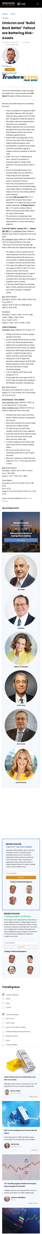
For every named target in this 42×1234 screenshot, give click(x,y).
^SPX (34, 1203)
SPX (16, 45)
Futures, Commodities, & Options (16, 1027)
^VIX (37, 1203)
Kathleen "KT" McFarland (21, 667)
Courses (8, 1007)
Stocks (8, 1040)
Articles (8, 999)
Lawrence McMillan (18, 1197)
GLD (37, 1097)
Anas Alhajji (21, 589)
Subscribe (21, 877)
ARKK (13, 45)
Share (5, 14)
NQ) (28, 229)
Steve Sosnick (21, 744)
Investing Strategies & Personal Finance (18, 1031)
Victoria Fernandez (21, 782)
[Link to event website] (21, 532)
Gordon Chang (21, 705)
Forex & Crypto (10, 1023)
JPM (11, 208)
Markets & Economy (12, 1036)
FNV (37, 1150)
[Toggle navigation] (37, 3)
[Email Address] (21, 873)
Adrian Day (15, 1144)
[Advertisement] (21, 812)
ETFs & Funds (10, 1018)
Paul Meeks (21, 628)
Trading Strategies (11, 1045)
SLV (34, 1097)
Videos (8, 1003)
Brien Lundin (15, 1091)
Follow (10, 69)
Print (12, 14)
